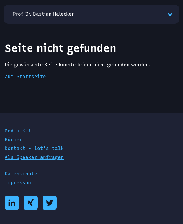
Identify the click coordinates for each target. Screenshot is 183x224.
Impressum (18, 182)
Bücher (13, 139)
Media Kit (18, 131)
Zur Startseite (25, 76)
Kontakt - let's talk (34, 148)
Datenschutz (21, 174)
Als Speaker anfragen (34, 157)
